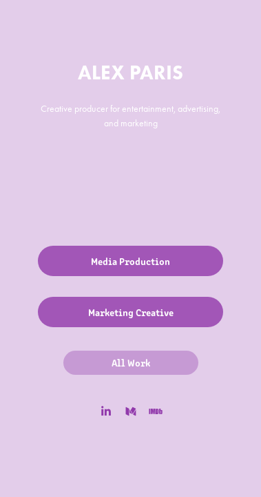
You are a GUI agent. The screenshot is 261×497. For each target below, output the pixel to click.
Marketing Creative (131, 312)
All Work (131, 362)
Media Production (130, 261)
